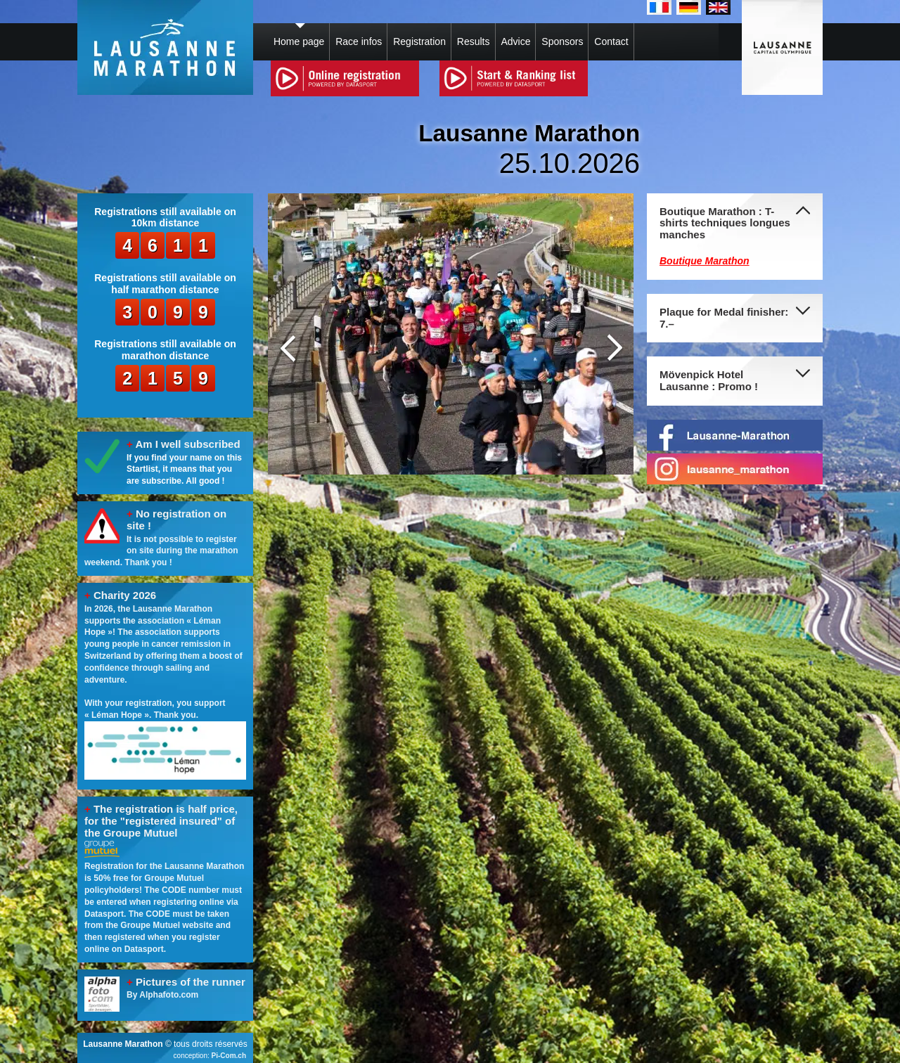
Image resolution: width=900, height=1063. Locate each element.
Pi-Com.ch (229, 1055)
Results (473, 41)
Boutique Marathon (705, 260)
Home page (299, 41)
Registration (419, 41)
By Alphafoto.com (162, 995)
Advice (515, 41)
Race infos (358, 41)
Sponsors (562, 41)
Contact (611, 41)
